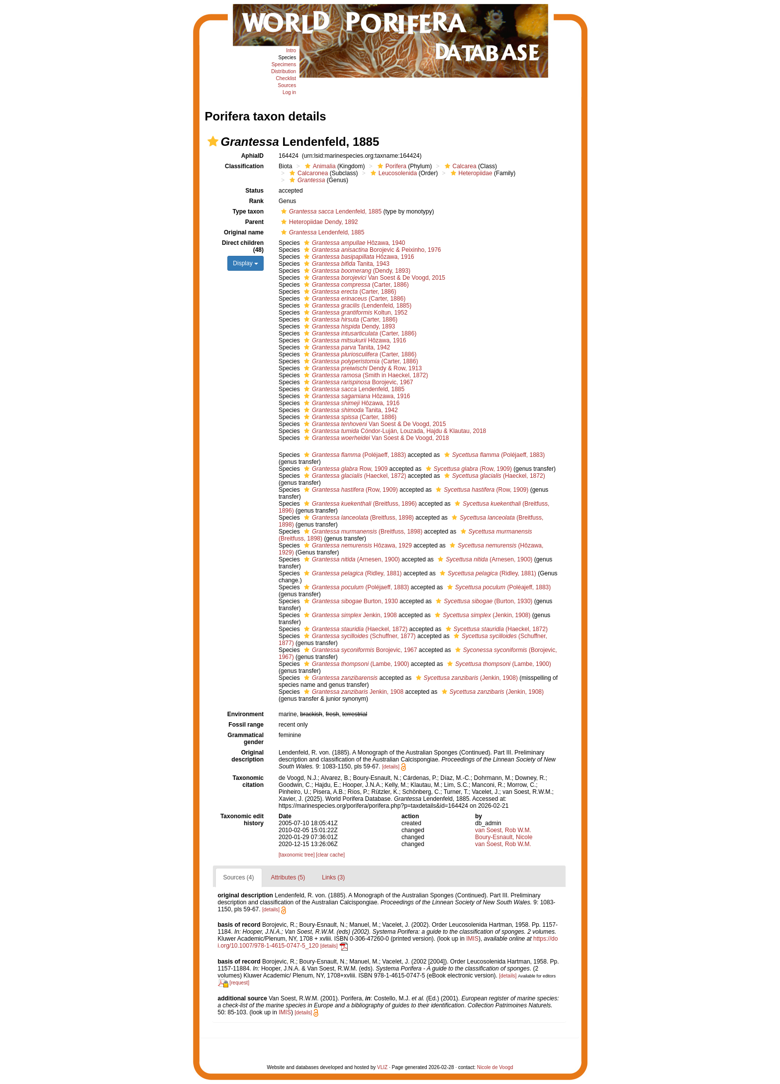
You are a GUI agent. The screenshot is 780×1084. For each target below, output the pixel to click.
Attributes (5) (288, 877)
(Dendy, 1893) (355, 270)
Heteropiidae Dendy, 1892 (318, 221)
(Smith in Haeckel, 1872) (364, 375)
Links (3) (333, 877)
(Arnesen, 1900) (350, 559)
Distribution (283, 71)
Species (287, 57)
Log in (289, 92)
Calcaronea (307, 173)
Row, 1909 (344, 468)
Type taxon (248, 211)
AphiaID (252, 155)
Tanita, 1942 (345, 347)
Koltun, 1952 (354, 312)
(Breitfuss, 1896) (359, 503)
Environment (245, 714)
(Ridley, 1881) (351, 573)
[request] (239, 982)
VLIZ (382, 1067)
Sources (287, 85)
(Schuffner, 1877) (358, 636)
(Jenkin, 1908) (481, 615)
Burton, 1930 (349, 601)
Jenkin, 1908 (349, 615)
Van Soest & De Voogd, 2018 (375, 437)
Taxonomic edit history (242, 820)
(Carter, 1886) (355, 284)
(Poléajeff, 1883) (498, 587)
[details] (390, 766)
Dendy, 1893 (348, 326)
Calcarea (459, 166)
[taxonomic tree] (296, 855)
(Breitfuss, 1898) (357, 517)
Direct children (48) (243, 246)
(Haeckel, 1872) (353, 475)
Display (245, 263)
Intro (291, 50)
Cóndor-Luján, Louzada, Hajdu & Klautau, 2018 (393, 431)
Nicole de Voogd (495, 1067)
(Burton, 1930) (482, 601)
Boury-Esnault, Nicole (503, 837)
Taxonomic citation (248, 781)
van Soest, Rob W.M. (503, 830)
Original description (247, 756)
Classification (244, 166)
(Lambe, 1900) (355, 663)
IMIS (472, 938)
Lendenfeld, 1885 (330, 211)
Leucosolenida (392, 173)
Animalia (319, 166)
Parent (254, 221)
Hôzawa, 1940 (353, 242)
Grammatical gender (245, 739)
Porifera (390, 166)
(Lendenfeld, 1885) (356, 305)
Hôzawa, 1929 (356, 545)
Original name (244, 232)
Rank (256, 201)
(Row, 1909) (467, 468)
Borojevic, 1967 (357, 382)
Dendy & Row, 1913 (361, 368)
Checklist (286, 78)
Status (254, 190)
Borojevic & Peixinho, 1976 (371, 249)
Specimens (284, 64)
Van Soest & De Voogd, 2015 (373, 277)
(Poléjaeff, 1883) (353, 454)
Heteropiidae (470, 173)
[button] (213, 141)
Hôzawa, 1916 (357, 256)
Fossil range (246, 724)
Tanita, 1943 (345, 263)
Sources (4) (238, 877)
